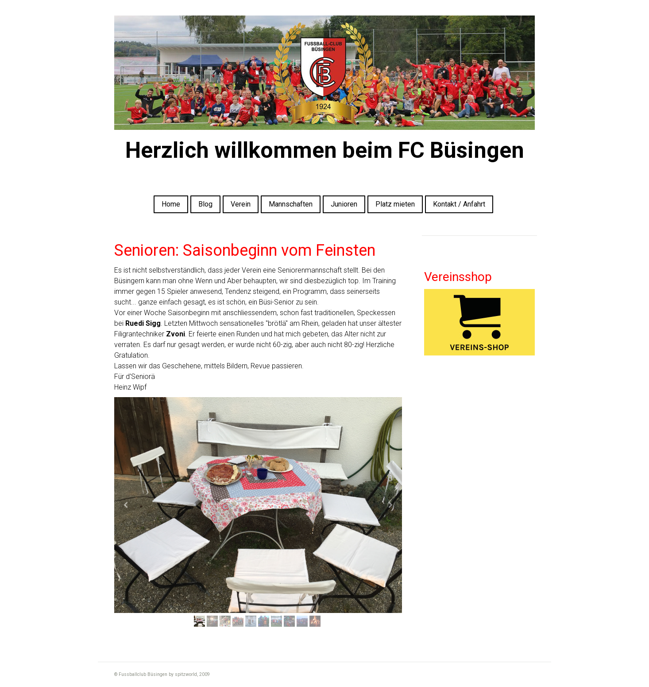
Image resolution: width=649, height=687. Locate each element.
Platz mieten (395, 204)
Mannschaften (291, 204)
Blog (205, 204)
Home (171, 204)
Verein (241, 204)
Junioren (344, 204)
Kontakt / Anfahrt (459, 204)
